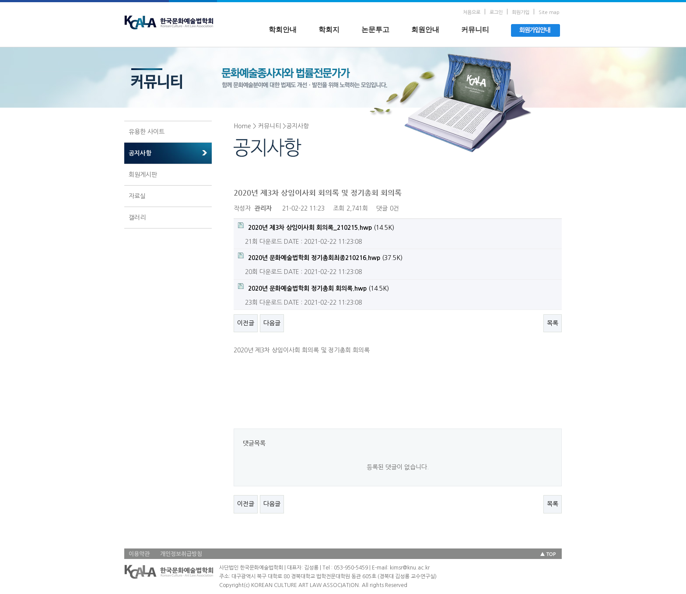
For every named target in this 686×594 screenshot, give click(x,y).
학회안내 (283, 29)
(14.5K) (316, 226)
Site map (549, 12)
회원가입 (520, 12)
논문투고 (375, 29)
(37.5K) (320, 257)
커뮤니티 (475, 29)
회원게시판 (143, 175)
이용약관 (139, 554)
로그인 (496, 12)
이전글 (245, 323)
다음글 (271, 323)
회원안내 (425, 29)
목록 (552, 323)
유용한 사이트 (146, 132)
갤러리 (137, 217)
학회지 (329, 29)
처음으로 (471, 12)
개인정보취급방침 (181, 554)
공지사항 (140, 153)
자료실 (137, 196)
